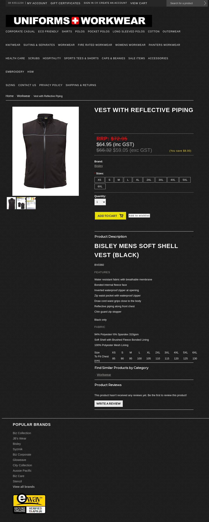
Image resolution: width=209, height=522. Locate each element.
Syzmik (17, 449)
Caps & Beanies (113, 58)
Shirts (67, 31)
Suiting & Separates (39, 45)
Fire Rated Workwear (95, 45)
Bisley (98, 166)
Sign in (89, 3)
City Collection (22, 465)
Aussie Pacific (22, 470)
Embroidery (15, 71)
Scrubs (34, 58)
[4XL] (173, 180)
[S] (109, 180)
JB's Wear (19, 438)
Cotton (153, 31)
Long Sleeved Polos (129, 31)
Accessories (158, 58)
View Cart (138, 3)
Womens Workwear (130, 45)
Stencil (17, 481)
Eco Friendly (48, 31)
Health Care (15, 58)
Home (10, 96)
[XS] (99, 180)
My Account (37, 3)
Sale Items (136, 58)
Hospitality (52, 58)
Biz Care (18, 476)
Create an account (113, 3)
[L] (128, 180)
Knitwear (13, 45)
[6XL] (100, 186)
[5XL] (185, 180)
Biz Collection (22, 433)
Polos (80, 31)
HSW (30, 71)
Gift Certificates (65, 3)
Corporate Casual (20, 31)
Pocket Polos (99, 31)
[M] (118, 180)
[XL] (138, 180)
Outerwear (172, 31)
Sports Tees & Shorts (81, 58)
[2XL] (149, 180)
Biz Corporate (22, 454)
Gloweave (19, 460)
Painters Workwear (164, 45)
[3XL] (161, 180)
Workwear (66, 45)
